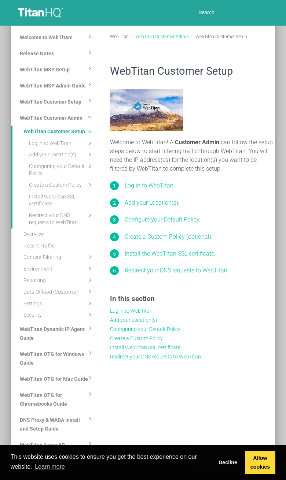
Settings (58, 303)
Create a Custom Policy (61, 185)
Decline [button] (228, 462)
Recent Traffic (39, 246)
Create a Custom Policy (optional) (168, 236)
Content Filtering (58, 257)
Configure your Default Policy (162, 219)
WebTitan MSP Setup (57, 68)
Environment (58, 269)
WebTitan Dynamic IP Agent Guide (57, 332)
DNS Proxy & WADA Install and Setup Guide (57, 423)
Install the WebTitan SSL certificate (169, 253)
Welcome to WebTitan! (57, 36)
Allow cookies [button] (260, 462)
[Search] (231, 12)
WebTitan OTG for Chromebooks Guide (57, 398)
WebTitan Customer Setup (57, 101)
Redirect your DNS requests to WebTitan (61, 218)
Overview (33, 234)
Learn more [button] (50, 467)
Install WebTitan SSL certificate (52, 200)
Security (58, 315)
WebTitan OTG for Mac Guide (57, 378)
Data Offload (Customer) (58, 292)
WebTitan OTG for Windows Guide (57, 357)
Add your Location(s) (61, 154)
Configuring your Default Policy (61, 169)
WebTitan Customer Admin (57, 117)
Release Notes (57, 52)
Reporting (58, 280)
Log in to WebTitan (61, 143)
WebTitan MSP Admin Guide (57, 85)
